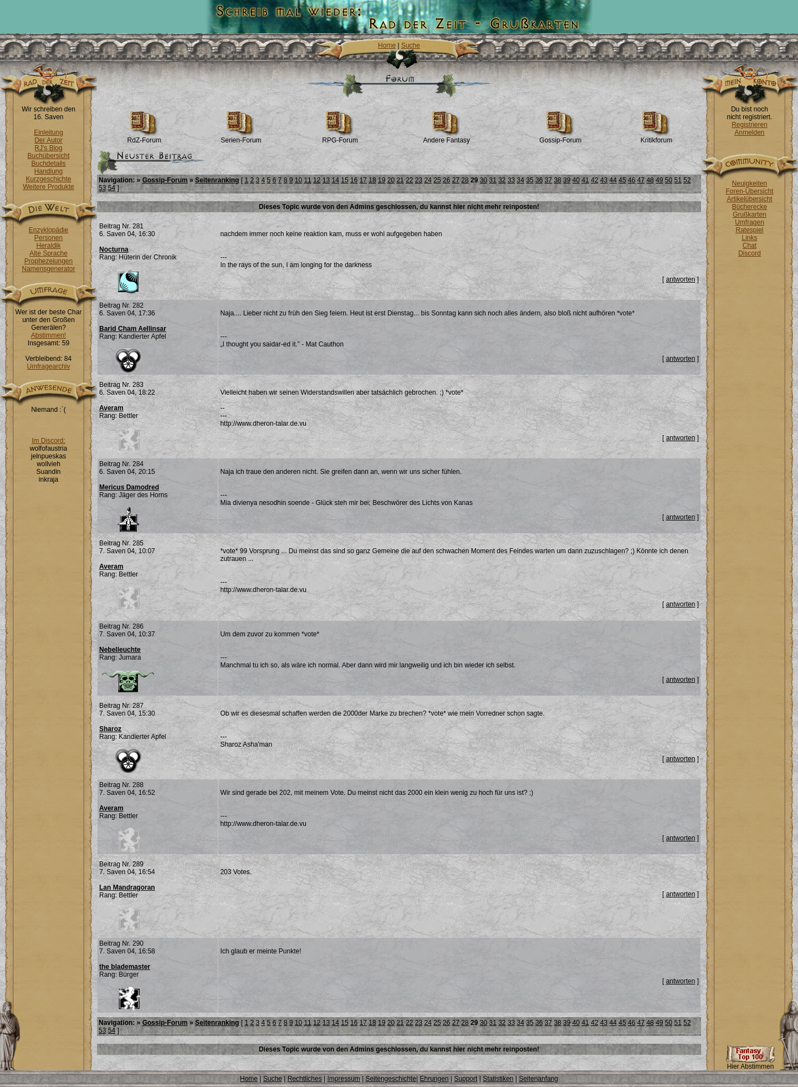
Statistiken (498, 1079)
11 (307, 180)
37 (548, 180)
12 (316, 180)
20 (391, 180)
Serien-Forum (241, 137)
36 (539, 180)
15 (344, 180)
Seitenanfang (538, 1079)
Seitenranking (217, 180)
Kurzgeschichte (48, 179)
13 (326, 180)
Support (465, 1079)
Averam (111, 408)
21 (399, 180)
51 (678, 180)
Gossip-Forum (560, 137)
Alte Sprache (48, 253)
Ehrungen (434, 1079)
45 (622, 180)
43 (603, 180)
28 (464, 180)
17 (363, 180)
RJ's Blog (48, 148)
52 (686, 180)
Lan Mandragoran (127, 887)
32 (501, 180)
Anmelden (749, 132)
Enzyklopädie (48, 230)
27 (455, 180)
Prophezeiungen (48, 261)
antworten (680, 279)
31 (492, 180)
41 (585, 180)
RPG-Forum (340, 137)
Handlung (48, 171)
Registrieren (750, 125)
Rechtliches (305, 1079)
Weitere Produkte (48, 187)
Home (387, 45)
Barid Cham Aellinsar (132, 329)
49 (659, 180)
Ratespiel (749, 230)
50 (668, 180)
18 (372, 180)
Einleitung (48, 132)
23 (418, 180)
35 (529, 180)
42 (594, 180)
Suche (410, 45)
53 (102, 188)
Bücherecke (749, 207)
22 (409, 180)
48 (649, 180)
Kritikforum (656, 137)
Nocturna (114, 249)
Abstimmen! (48, 335)
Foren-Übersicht (749, 191)
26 (446, 180)
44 (613, 180)
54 (111, 188)
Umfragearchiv (48, 366)
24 (428, 180)
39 (566, 180)
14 (335, 180)
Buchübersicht (48, 156)
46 (631, 180)
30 (483, 180)
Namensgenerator (48, 269)
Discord (749, 253)
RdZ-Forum (144, 137)
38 (557, 180)
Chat (749, 245)
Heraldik (48, 245)
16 (353, 180)
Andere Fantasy (446, 137)
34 (520, 180)
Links (749, 238)
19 (381, 180)
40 (576, 180)
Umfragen (749, 222)
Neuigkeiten (749, 183)
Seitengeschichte (391, 1079)
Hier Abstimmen (750, 1063)
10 (298, 180)
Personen (48, 238)
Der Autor (48, 140)
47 (640, 180)
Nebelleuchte (120, 650)
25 (437, 180)
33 (511, 180)
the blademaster (124, 967)
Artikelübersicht (749, 199)
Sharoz (110, 729)
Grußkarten (749, 214)
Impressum (343, 1079)
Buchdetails (48, 163)
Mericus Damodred (129, 487)
